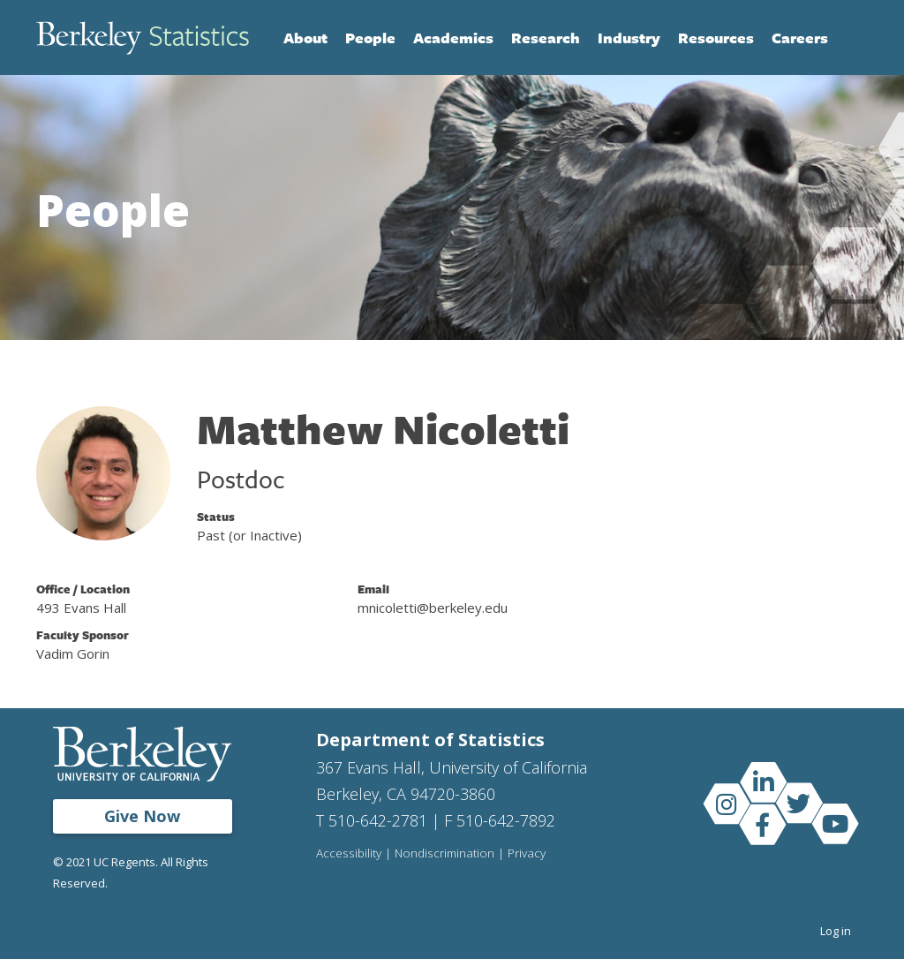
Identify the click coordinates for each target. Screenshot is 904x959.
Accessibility (348, 854)
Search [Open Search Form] (850, 38)
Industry (629, 37)
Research (545, 37)
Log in (835, 931)
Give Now (142, 816)
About (305, 37)
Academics (453, 37)
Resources (716, 37)
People (370, 37)
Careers (800, 37)
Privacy (527, 854)
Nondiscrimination (444, 854)
